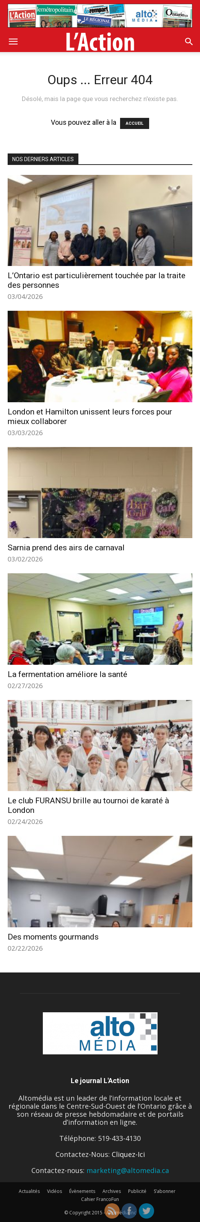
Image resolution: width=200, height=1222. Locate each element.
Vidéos (54, 1191)
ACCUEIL (134, 123)
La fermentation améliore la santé (67, 674)
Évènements (82, 1191)
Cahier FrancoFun (100, 1199)
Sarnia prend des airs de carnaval (66, 547)
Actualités (29, 1191)
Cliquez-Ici (128, 1154)
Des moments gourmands (53, 936)
